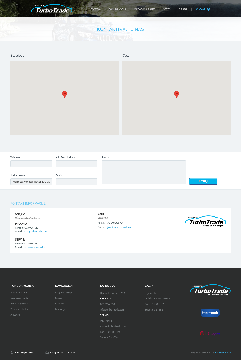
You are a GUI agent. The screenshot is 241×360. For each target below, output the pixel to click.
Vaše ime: (15, 157)
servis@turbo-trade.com (36, 247)
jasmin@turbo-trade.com (120, 227)
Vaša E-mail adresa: (66, 157)
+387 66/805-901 (25, 352)
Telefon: (60, 175)
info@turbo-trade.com (35, 231)
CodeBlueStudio (223, 352)
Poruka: (105, 157)
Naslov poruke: (17, 175)
